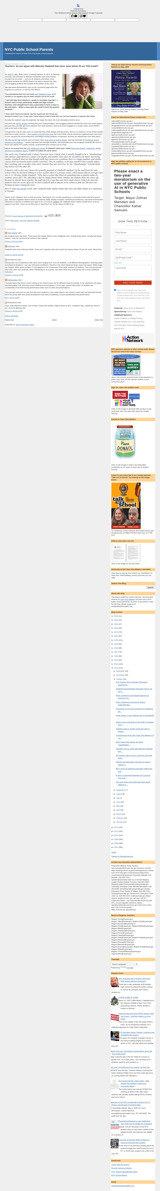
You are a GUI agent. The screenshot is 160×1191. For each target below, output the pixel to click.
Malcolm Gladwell (33, 220)
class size (23, 220)
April (118, 810)
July (118, 798)
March (119, 814)
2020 (116, 640)
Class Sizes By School (120, 1165)
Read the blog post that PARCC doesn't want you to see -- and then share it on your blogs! (136, 1016)
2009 (116, 839)
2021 (116, 636)
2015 (116, 660)
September (120, 790)
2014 (116, 664)
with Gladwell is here (43, 94)
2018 (116, 648)
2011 (116, 831)
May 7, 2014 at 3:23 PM (12, 298)
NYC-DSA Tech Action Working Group (129, 325)
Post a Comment (11, 316)
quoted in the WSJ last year (42, 134)
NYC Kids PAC (139, 322)
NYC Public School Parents (29, 49)
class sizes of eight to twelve (56, 140)
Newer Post (9, 320)
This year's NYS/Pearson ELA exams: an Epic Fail (130, 1067)
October (119, 679)
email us (130, 604)
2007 (116, 847)
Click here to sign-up (119, 573)
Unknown (11, 246)
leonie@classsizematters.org (122, 1186)
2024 (116, 624)
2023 (116, 628)
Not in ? (117, 263)
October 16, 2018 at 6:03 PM (14, 311)
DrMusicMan (13, 280)
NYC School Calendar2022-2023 (124, 1172)
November (120, 675)
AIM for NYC (119, 329)
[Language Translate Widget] (124, 964)
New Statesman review (36, 148)
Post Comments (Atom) (25, 325)
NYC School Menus (119, 1175)
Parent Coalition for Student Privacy (128, 318)
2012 (116, 827)
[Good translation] (74, 16)
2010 (116, 835)
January (119, 822)
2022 (116, 632)
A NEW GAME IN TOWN (128, 997)
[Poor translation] (82, 16)
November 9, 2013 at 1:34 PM (14, 275)
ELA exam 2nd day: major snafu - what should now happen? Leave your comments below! (133, 1083)
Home (54, 320)
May (118, 806)
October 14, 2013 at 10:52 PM (14, 255)
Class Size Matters (134, 312)
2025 (116, 620)
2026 (116, 616)
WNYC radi (12, 74)
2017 (116, 652)
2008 (116, 843)
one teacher (21, 188)
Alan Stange (12, 233)
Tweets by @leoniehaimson (122, 856)
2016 (116, 656)
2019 (116, 644)
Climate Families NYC (123, 322)
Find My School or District (121, 1168)
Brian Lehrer (14, 220)
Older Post (99, 320)
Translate (127, 968)
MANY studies (21, 123)
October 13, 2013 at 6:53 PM (14, 241)
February (120, 818)
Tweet (113, 852)
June (118, 802)
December (120, 671)
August (119, 794)
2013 (116, 668)
